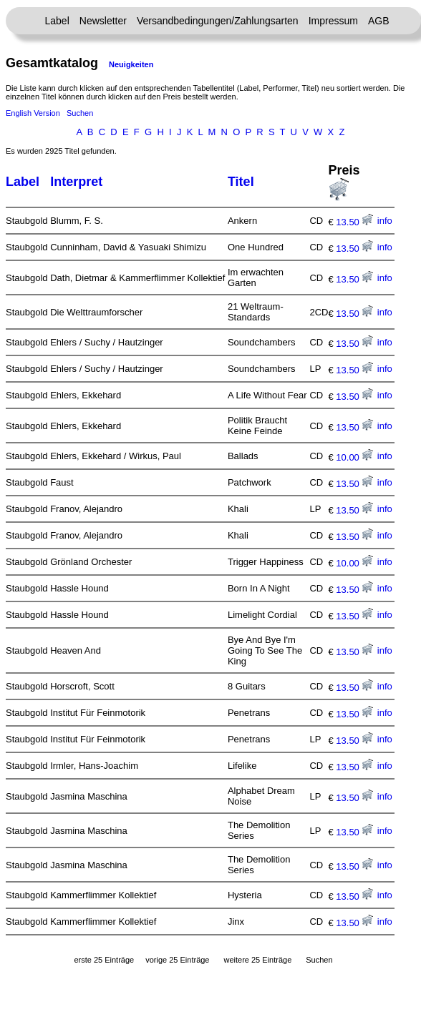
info (384, 220)
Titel (241, 182)
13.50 (354, 222)
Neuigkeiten (131, 64)
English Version (33, 113)
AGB (378, 20)
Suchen (80, 113)
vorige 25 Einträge (177, 959)
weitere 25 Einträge (257, 959)
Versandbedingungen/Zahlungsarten (218, 20)
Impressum (333, 20)
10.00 (354, 457)
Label (57, 20)
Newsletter (103, 20)
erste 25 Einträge (104, 959)
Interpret (76, 182)
